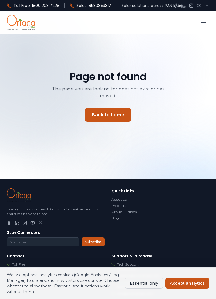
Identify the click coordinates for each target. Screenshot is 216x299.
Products (118, 205)
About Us (119, 199)
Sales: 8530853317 (90, 5)
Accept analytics (187, 283)
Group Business (124, 212)
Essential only (144, 283)
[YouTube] (199, 5)
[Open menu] (203, 22)
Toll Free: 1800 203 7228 (33, 5)
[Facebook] (175, 5)
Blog (115, 218)
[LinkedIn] (183, 5)
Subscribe (93, 242)
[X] (207, 5)
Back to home (108, 114)
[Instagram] (191, 5)
